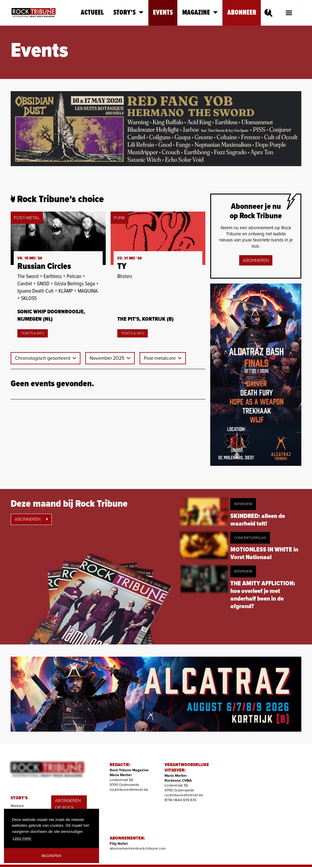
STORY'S (19, 798)
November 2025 (108, 358)
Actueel (92, 12)
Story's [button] (128, 12)
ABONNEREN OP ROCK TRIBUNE (68, 807)
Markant (17, 806)
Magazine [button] (200, 12)
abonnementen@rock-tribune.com (138, 848)
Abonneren (256, 260)
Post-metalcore (160, 358)
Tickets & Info (32, 333)
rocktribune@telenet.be (129, 789)
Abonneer (241, 12)
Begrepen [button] (52, 856)
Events (163, 12)
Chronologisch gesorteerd (43, 358)
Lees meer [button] (22, 838)
